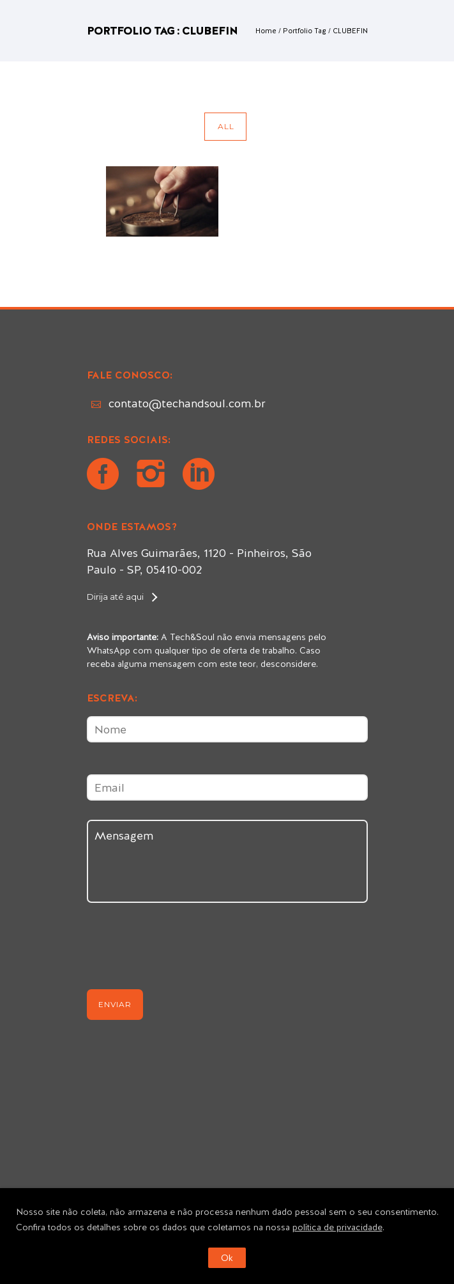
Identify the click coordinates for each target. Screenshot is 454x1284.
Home (265, 30)
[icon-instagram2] (154, 475)
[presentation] (184, 951)
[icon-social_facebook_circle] (106, 475)
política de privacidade (337, 1227)
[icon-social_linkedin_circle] (199, 475)
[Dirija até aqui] (121, 596)
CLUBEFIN (350, 30)
